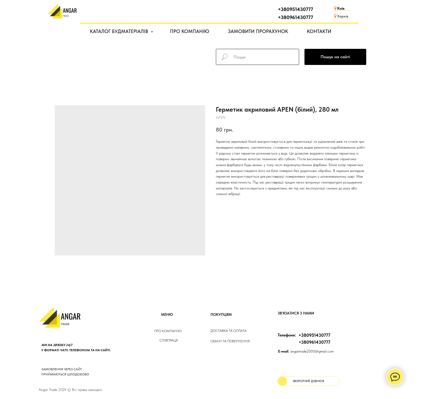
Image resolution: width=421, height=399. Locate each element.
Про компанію (168, 331)
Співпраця (168, 340)
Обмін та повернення (230, 341)
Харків (342, 16)
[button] (308, 381)
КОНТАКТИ (319, 31)
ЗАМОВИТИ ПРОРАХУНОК (258, 31)
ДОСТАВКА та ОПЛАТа (228, 331)
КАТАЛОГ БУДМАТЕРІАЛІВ (120, 31)
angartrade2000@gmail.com (306, 351)
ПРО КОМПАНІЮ (189, 31)
